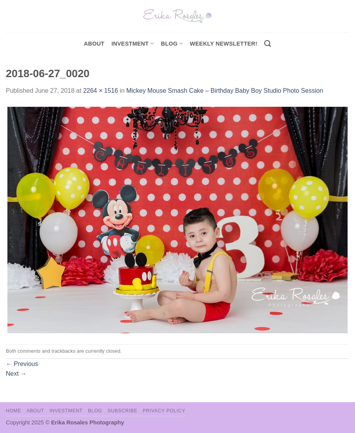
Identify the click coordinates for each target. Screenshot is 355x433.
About (94, 44)
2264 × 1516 (100, 90)
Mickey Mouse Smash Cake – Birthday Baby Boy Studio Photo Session (224, 90)
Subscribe (122, 411)
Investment (66, 411)
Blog (172, 43)
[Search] (267, 44)
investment (132, 43)
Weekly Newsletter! (223, 44)
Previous (22, 364)
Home (13, 411)
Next (16, 373)
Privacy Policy (164, 411)
